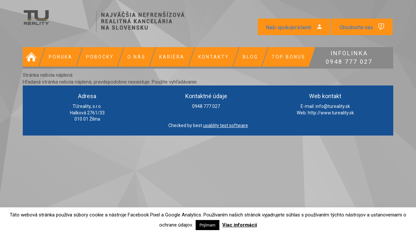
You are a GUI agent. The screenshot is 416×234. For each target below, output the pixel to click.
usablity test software (225, 125)
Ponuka (60, 56)
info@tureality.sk (333, 106)
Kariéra (172, 56)
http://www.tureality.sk (331, 112)
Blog (250, 56)
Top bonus (289, 56)
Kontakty (213, 56)
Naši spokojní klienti (288, 27)
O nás (136, 56)
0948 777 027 (349, 57)
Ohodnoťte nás (356, 27)
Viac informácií (239, 225)
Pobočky (100, 56)
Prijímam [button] (207, 225)
